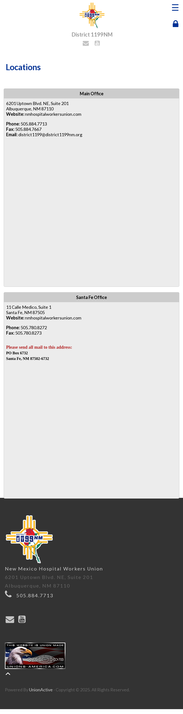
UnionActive (41, 689)
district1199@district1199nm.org (50, 134)
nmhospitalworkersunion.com (53, 114)
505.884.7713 (34, 595)
